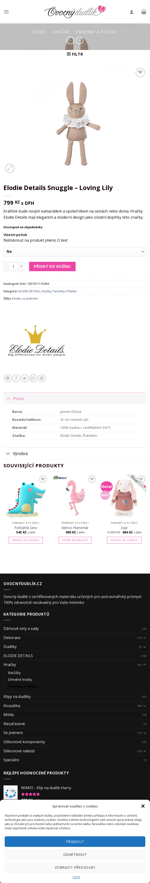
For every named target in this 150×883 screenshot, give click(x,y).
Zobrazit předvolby (75, 867)
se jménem (30, 298)
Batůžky (14, 672)
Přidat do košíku (52, 266)
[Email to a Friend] (33, 378)
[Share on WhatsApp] (8, 378)
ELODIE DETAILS (29, 291)
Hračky (61, 32)
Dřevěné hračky (20, 679)
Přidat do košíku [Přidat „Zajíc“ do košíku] (124, 540)
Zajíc (124, 528)
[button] (143, 806)
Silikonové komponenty (24, 741)
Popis (14, 398)
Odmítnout (75, 854)
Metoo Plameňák (75, 528)
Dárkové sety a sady (21, 628)
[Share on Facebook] (16, 378)
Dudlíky (10, 646)
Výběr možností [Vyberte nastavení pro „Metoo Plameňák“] (75, 540)
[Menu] (6, 11)
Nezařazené (14, 723)
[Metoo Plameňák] (75, 496)
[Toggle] (8, 398)
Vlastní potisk (15, 234)
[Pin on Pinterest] (42, 378)
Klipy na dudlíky (17, 696)
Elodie (16, 298)
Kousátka (12, 705)
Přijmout (75, 841)
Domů (39, 32)
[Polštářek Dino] (26, 496)
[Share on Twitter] (25, 378)
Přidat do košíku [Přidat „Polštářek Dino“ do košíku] (25, 540)
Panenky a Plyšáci (96, 32)
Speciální (11, 759)
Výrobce (16, 454)
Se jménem (13, 732)
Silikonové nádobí (19, 751)
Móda (9, 714)
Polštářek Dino (25, 528)
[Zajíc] (124, 496)
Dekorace (12, 637)
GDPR (76, 877)
